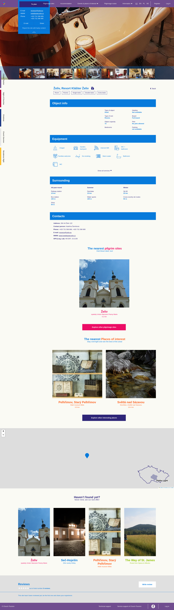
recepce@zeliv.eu (37, 11)
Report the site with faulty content (34, 28)
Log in (168, 3)
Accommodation (66, 3)
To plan (34, 4)
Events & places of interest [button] (88, 3)
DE (148, 3)
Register (157, 3)
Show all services (105, 171)
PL (144, 3)
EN (140, 3)
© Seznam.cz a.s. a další (168, 487)
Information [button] (127, 3)
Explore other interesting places (104, 418)
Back (153, 89)
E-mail (26, 23)
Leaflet (161, 487)
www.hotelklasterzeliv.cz (67, 236)
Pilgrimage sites (48, 3)
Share (42, 23)
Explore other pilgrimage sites (104, 327)
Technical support (105, 606)
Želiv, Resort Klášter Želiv (71, 88)
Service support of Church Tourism (129, 606)
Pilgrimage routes (110, 3)
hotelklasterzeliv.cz (37, 13)
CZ (136, 3)
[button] (87, 455)
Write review (147, 584)
